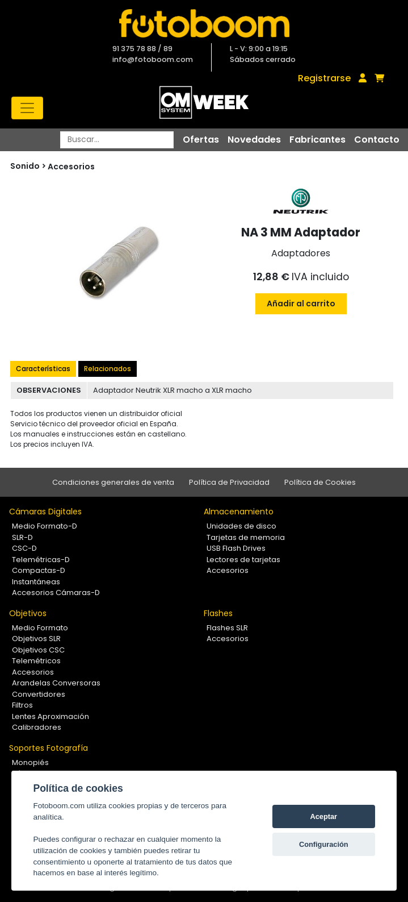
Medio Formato (40, 627)
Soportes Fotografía (48, 748)
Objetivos (28, 613)
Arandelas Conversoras (56, 682)
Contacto (376, 139)
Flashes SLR (227, 627)
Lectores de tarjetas (243, 559)
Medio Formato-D (44, 526)
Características (43, 368)
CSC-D (24, 548)
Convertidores (38, 694)
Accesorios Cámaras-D (56, 592)
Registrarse (324, 78)
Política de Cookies (320, 482)
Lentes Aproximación (50, 716)
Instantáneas (36, 581)
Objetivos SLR (36, 638)
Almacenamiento (239, 511)
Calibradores (36, 727)
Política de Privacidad (229, 482)
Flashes (218, 613)
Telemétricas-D (41, 559)
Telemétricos (36, 660)
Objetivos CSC (38, 650)
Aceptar (323, 816)
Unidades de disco (241, 526)
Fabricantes (317, 139)
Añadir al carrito (301, 303)
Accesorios (71, 166)
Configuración (323, 844)
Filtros (22, 705)
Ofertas (201, 139)
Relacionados (107, 368)
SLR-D (22, 537)
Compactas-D (38, 570)
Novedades (254, 139)
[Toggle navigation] (27, 108)
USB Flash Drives (236, 548)
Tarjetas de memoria (246, 537)
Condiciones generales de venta (113, 482)
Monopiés (30, 762)
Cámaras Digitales (45, 511)
